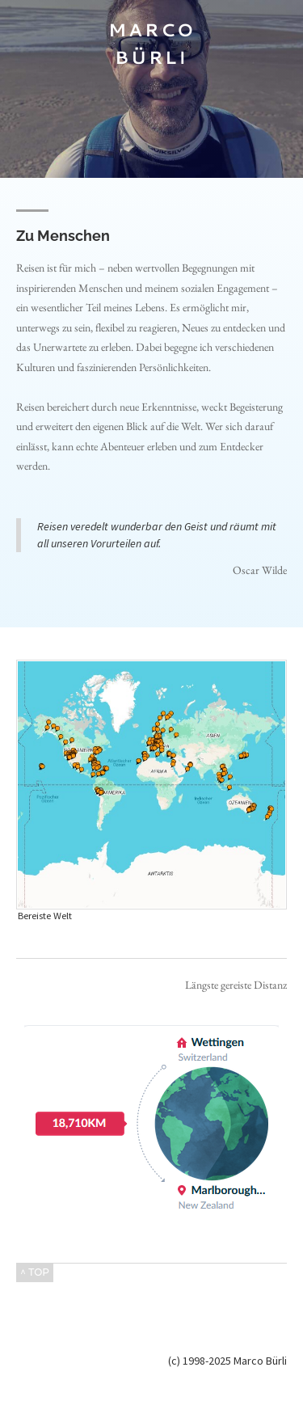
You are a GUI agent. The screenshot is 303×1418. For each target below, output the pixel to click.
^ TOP (34, 1272)
